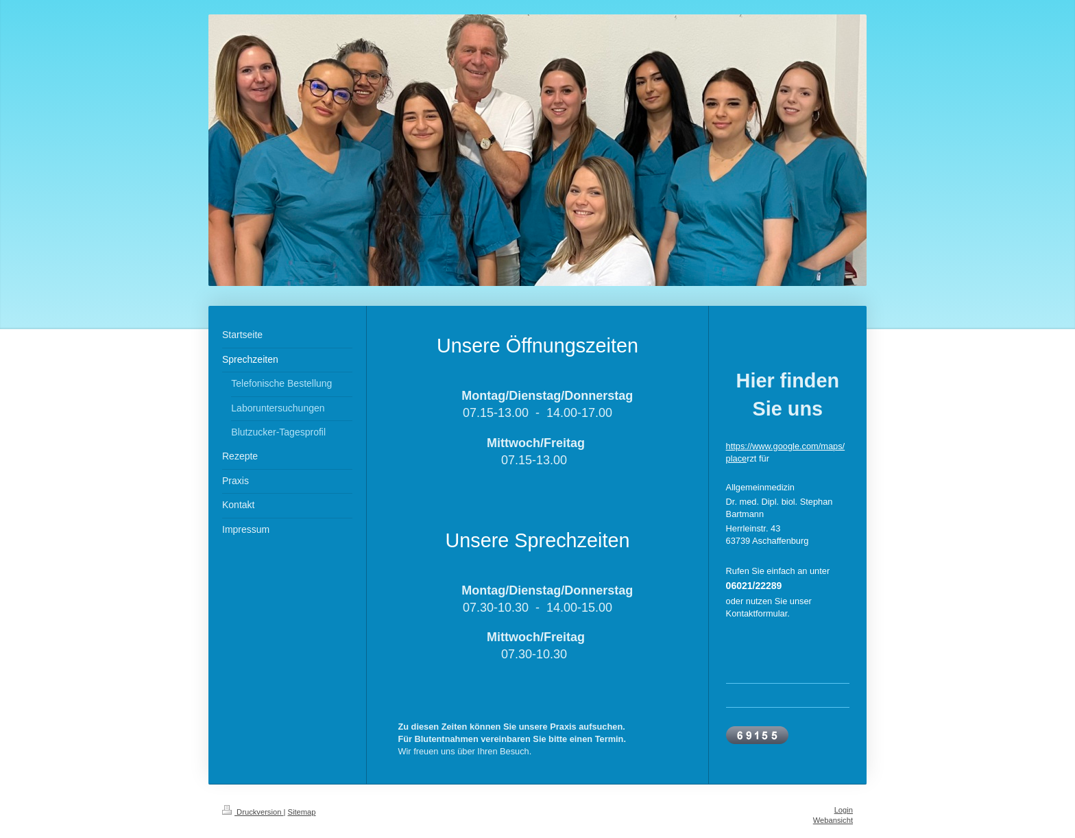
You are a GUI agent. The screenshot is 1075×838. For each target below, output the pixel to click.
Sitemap (302, 812)
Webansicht (833, 820)
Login (843, 810)
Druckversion (253, 812)
